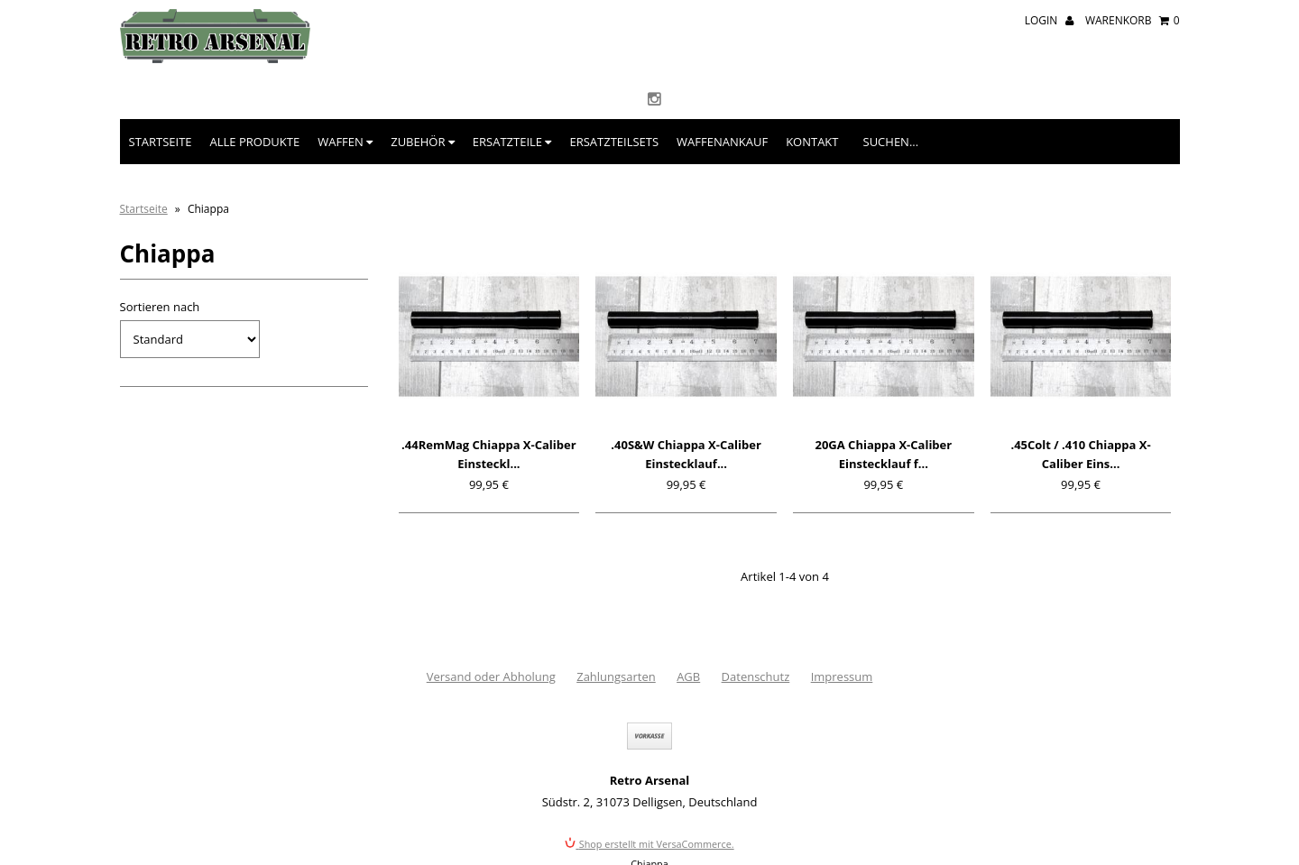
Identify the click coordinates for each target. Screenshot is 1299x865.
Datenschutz (756, 676)
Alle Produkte (255, 141)
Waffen (345, 141)
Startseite (160, 141)
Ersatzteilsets (614, 141)
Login (1049, 20)
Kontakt (812, 141)
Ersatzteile (512, 141)
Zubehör (423, 141)
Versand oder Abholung (491, 676)
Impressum (842, 676)
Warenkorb (1132, 20)
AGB (688, 676)
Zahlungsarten (616, 676)
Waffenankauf (722, 141)
